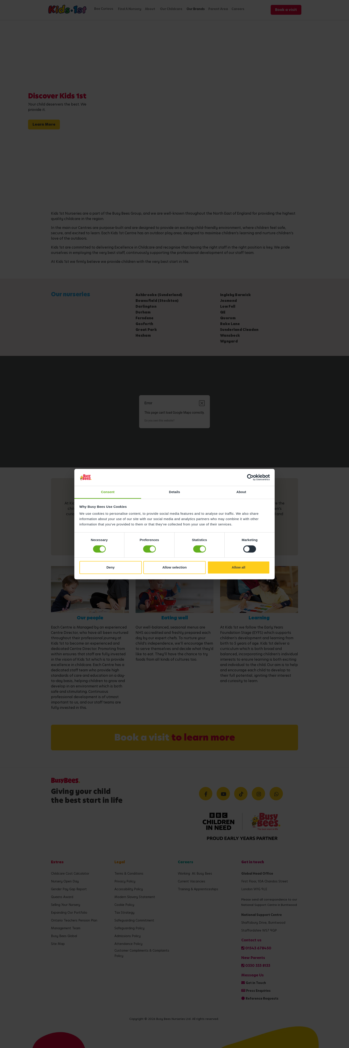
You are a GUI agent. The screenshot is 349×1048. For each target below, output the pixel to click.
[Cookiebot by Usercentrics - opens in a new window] (250, 477)
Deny (110, 567)
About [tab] (241, 492)
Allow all (238, 567)
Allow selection (174, 567)
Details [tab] (174, 492)
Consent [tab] (108, 492)
